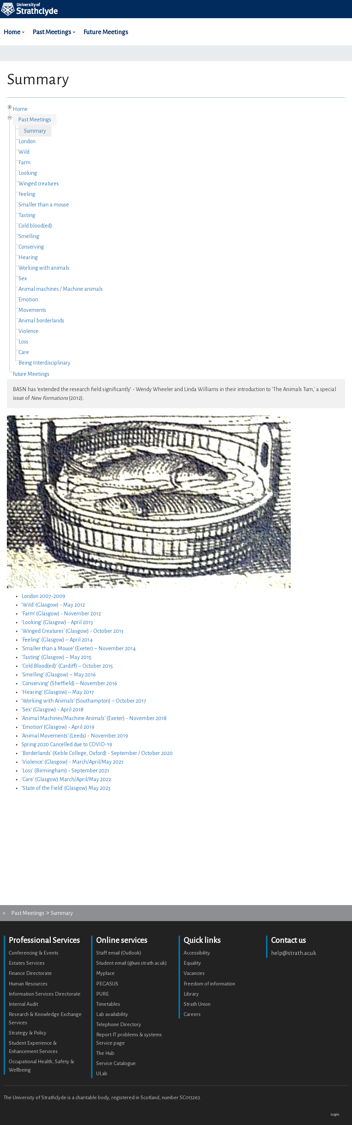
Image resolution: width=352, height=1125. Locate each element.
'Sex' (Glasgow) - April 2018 (52, 709)
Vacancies (194, 973)
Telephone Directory (118, 1024)
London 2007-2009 (43, 596)
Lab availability (112, 1014)
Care (24, 352)
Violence (28, 331)
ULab (101, 1073)
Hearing (28, 257)
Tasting (27, 215)
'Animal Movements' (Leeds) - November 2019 (74, 736)
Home (15, 38)
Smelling (29, 236)
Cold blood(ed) (35, 226)
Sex (23, 278)
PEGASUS (107, 984)
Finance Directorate (30, 973)
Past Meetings (55, 38)
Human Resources (28, 984)
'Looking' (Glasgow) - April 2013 (57, 622)
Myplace (105, 973)
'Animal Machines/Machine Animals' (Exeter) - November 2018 (94, 718)
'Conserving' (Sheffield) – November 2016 (69, 683)
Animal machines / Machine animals (61, 289)
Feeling (27, 194)
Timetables (108, 1004)
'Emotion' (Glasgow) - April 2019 (57, 727)
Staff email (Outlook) (119, 953)
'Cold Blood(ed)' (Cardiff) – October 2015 (67, 666)
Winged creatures (39, 183)
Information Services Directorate (45, 994)
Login (335, 1114)
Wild (24, 152)
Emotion (28, 299)
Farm (24, 162)
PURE (102, 994)
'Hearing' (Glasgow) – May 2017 (57, 692)
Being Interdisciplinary (44, 363)
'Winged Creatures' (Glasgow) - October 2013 (72, 631)
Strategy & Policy (27, 1033)
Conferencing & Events (33, 953)
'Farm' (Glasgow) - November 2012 (61, 613)
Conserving (31, 247)
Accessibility (197, 953)
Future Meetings (105, 32)
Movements (32, 310)
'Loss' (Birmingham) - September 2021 (65, 771)
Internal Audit (23, 1004)
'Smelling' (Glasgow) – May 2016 (58, 675)
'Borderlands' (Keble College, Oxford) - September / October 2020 (97, 753)
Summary (35, 131)
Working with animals (44, 268)
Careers (192, 1014)
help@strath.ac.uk (293, 953)
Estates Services (27, 963)
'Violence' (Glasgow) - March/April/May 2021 (72, 762)
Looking (28, 173)
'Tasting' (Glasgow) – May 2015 (56, 657)
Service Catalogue (116, 1063)
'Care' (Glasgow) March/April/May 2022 (66, 779)
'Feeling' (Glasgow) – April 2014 (57, 640)
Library (191, 994)
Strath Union (197, 1004)
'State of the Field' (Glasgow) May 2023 (65, 788)
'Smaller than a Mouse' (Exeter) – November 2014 (78, 648)
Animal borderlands (41, 321)
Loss (23, 342)
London (27, 141)
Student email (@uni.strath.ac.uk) (131, 963)
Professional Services (44, 940)
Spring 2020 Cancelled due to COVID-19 (66, 744)
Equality (192, 963)
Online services (121, 940)
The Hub (105, 1053)
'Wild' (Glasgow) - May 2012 (53, 605)
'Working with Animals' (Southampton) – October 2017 (83, 701)
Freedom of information (209, 984)
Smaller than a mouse (44, 205)
